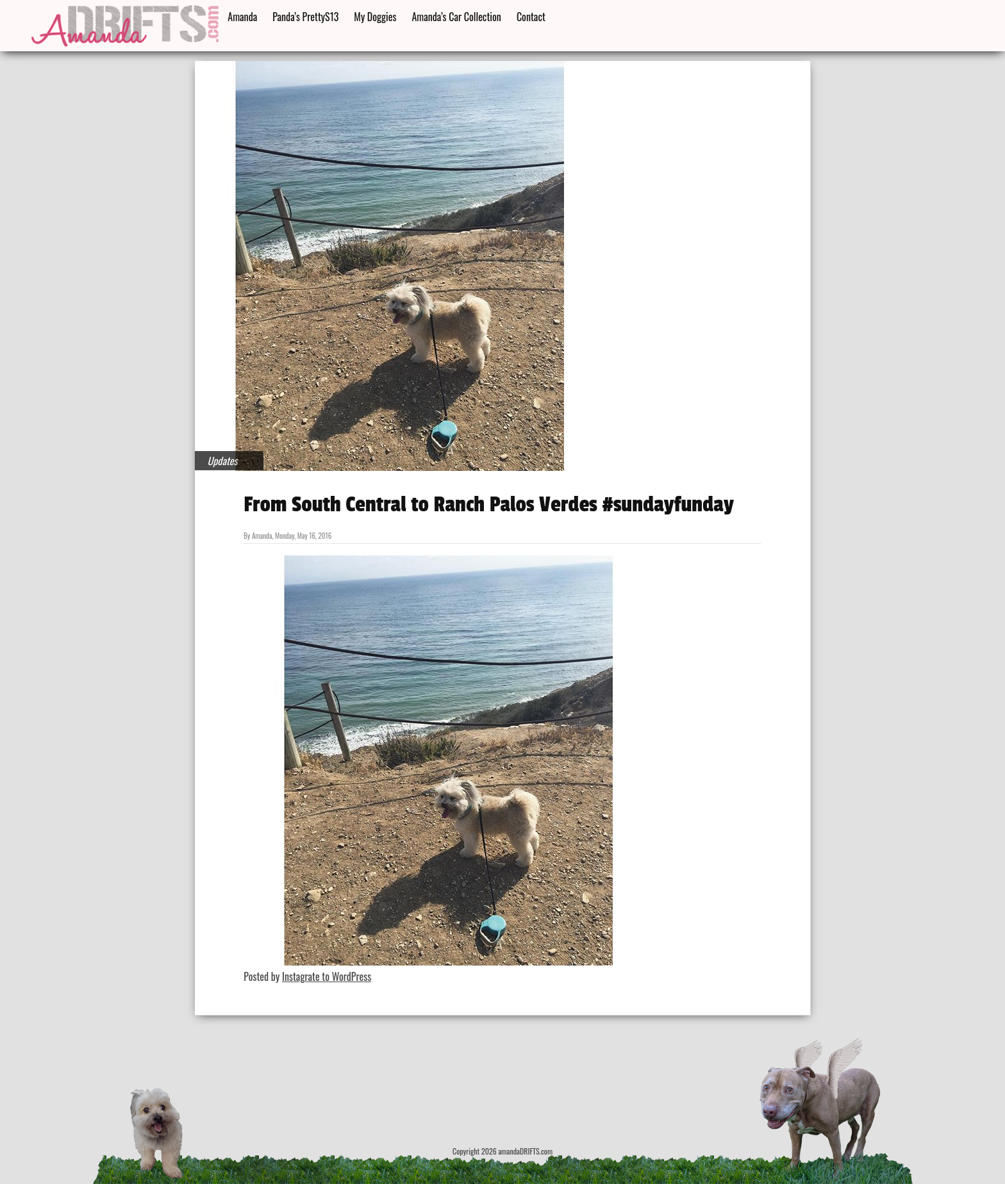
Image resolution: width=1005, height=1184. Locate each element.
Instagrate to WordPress (326, 976)
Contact (531, 16)
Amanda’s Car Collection (456, 16)
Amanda (242, 16)
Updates (223, 460)
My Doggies (375, 16)
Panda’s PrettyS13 (305, 16)
